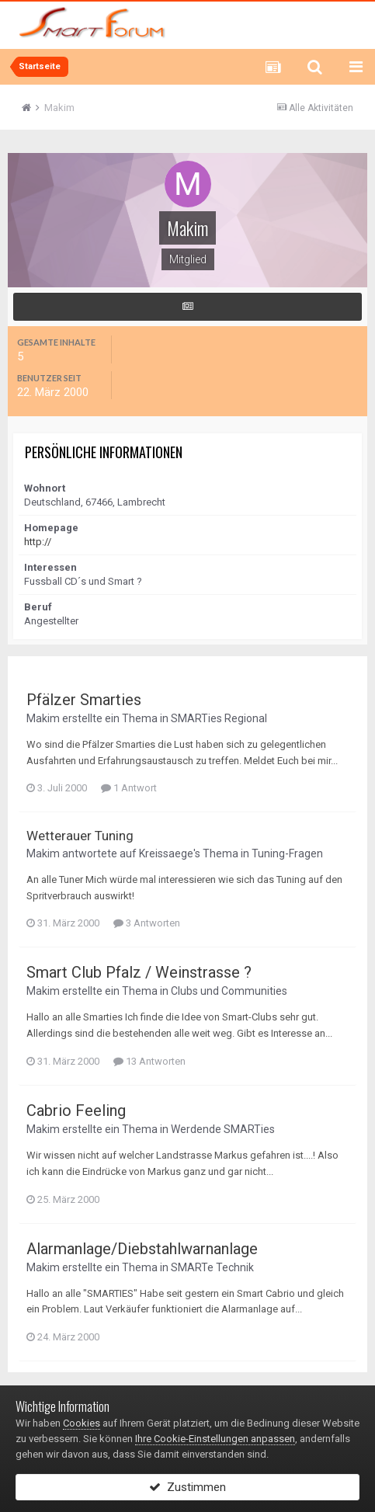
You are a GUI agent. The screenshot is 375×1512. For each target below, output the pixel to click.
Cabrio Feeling (76, 1110)
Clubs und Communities (229, 991)
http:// (37, 541)
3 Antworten (146, 923)
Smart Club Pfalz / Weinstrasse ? (139, 972)
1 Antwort (129, 788)
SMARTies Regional (219, 718)
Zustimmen (187, 1487)
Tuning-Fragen (287, 853)
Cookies (81, 1423)
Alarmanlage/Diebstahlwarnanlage (142, 1248)
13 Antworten (149, 1061)
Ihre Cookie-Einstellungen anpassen (215, 1438)
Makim (43, 718)
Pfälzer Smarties (83, 699)
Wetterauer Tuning (80, 835)
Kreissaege (166, 853)
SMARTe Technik (212, 1267)
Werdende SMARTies (223, 1129)
